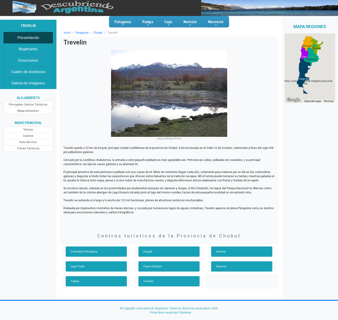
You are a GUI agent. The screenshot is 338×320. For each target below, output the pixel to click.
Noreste (190, 23)
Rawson (221, 266)
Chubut (97, 32)
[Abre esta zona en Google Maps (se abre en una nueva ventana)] (293, 100)
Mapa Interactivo (28, 110)
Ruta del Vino (28, 142)
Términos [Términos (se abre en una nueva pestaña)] (329, 101)
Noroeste (215, 23)
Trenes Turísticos (28, 148)
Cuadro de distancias (28, 72)
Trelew (75, 281)
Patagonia (123, 23)
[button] (303, 78)
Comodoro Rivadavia (84, 251)
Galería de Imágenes (28, 83)
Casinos (28, 136)
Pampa (147, 23)
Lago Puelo (78, 266)
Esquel (147, 251)
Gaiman (221, 251)
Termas (28, 129)
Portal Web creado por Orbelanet (170, 312)
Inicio (67, 32)
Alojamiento (28, 49)
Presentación (28, 37)
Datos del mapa (312, 101)
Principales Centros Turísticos (28, 104)
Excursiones (28, 60)
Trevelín (148, 281)
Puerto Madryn (152, 266)
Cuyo (168, 23)
